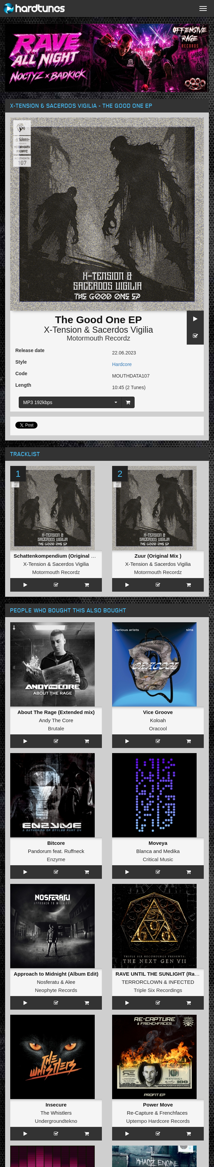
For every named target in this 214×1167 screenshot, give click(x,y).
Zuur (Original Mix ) (158, 556)
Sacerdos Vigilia (122, 329)
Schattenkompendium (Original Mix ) (58, 556)
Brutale (56, 728)
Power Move (158, 1105)
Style (21, 362)
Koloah (158, 720)
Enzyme (56, 859)
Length (23, 385)
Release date (30, 350)
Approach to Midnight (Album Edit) (56, 974)
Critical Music (158, 859)
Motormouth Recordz (99, 338)
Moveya (158, 843)
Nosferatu (48, 982)
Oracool (158, 728)
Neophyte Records (56, 990)
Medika (171, 851)
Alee (70, 982)
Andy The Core (56, 720)
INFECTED (181, 982)
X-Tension (63, 329)
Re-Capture (140, 1113)
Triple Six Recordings (158, 990)
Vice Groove (158, 712)
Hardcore (122, 364)
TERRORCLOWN (142, 982)
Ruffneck (74, 851)
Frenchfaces (173, 1113)
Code (21, 373)
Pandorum (39, 851)
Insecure (56, 1105)
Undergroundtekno (56, 1121)
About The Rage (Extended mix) (56, 712)
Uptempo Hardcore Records (158, 1121)
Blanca (144, 851)
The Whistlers (56, 1113)
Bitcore (56, 843)
